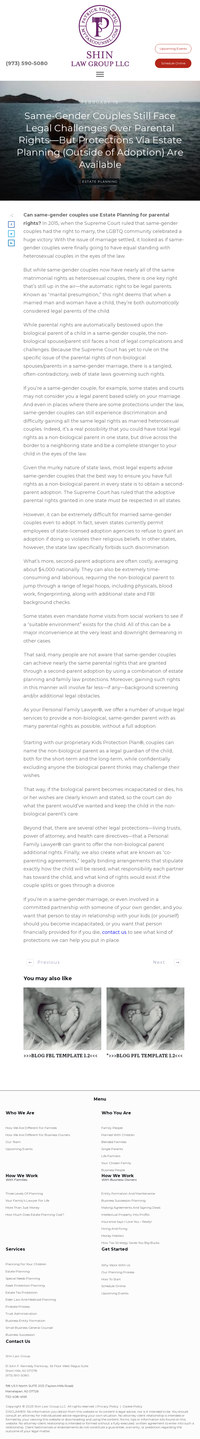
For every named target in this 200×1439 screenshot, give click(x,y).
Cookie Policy (132, 1406)
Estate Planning (100, 181)
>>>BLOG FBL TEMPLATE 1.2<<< (62, 1025)
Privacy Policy (107, 1406)
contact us (114, 932)
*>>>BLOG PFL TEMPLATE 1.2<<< (145, 1025)
